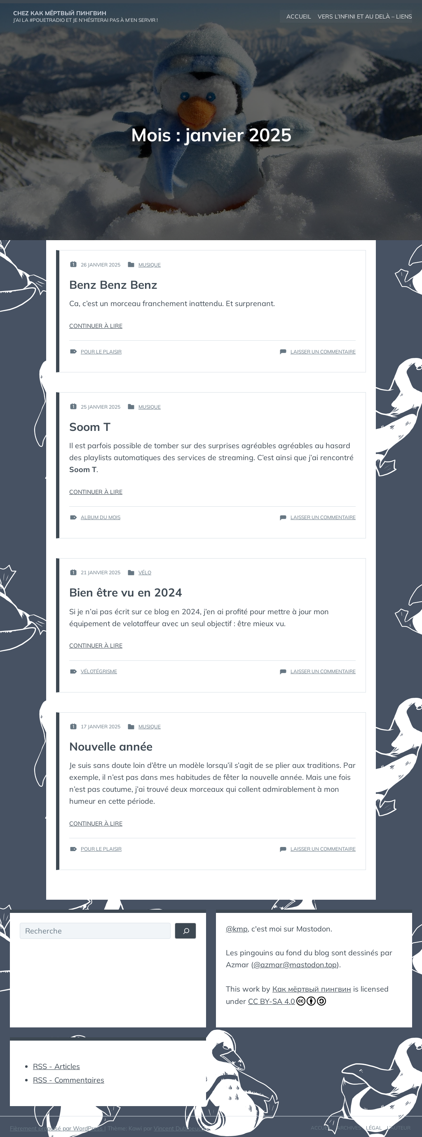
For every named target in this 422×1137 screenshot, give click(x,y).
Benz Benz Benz (113, 284)
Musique (149, 264)
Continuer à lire (95, 325)
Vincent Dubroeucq (179, 1125)
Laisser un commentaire (323, 351)
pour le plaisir (101, 351)
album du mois (100, 517)
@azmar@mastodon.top (295, 963)
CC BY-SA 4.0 (287, 999)
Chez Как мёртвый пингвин (59, 12)
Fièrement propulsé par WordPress (57, 1125)
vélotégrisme (99, 671)
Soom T (90, 426)
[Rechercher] (186, 930)
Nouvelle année (111, 746)
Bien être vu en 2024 (125, 592)
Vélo (144, 572)
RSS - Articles (56, 1064)
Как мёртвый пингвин (311, 987)
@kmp (237, 928)
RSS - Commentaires (68, 1077)
